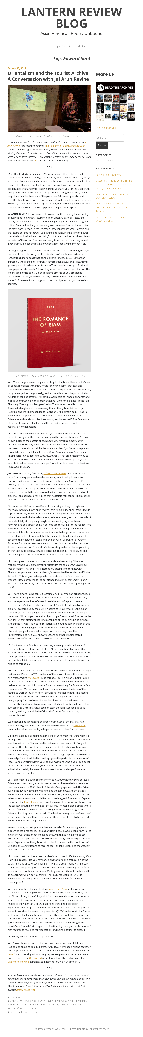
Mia (12, 1012)
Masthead (83, 46)
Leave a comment (30, 1012)
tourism (11, 1008)
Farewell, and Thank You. (108, 174)
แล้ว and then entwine (27, 1008)
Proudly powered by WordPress (50, 1028)
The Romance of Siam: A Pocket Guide (65, 145)
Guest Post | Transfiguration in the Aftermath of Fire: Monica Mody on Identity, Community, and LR (114, 184)
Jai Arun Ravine (45, 1000)
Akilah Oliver (16, 1000)
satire (25, 1004)
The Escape (33, 678)
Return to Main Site (106, 127)
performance (14, 1004)
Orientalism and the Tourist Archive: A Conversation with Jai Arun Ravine (49, 76)
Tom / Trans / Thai (58, 889)
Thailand (33, 1004)
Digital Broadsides (64, 46)
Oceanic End (35, 958)
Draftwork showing (18, 961)
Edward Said (30, 1000)
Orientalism (79, 725)
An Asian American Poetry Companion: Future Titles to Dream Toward (114, 207)
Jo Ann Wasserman (64, 1000)
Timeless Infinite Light (50, 1004)
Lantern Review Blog (71, 17)
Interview (15, 997)
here (36, 160)
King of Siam (31, 802)
